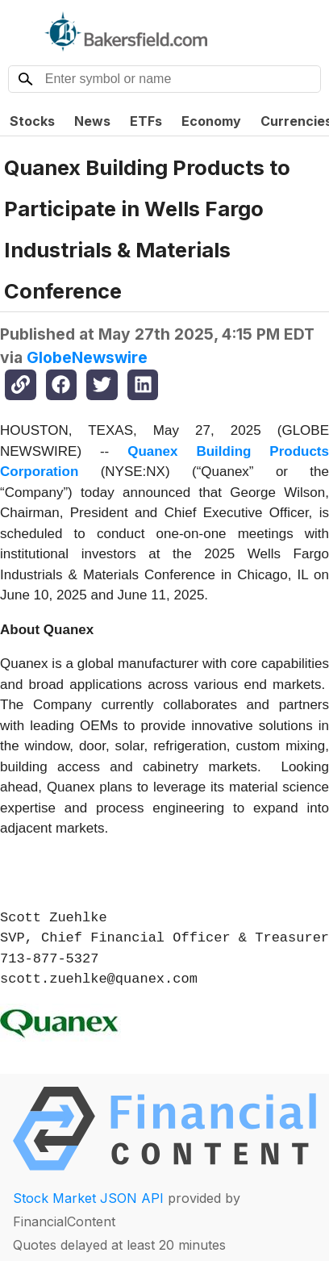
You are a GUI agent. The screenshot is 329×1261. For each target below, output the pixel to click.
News (92, 121)
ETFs (146, 121)
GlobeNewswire (87, 357)
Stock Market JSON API (88, 1198)
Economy (211, 121)
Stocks (32, 121)
